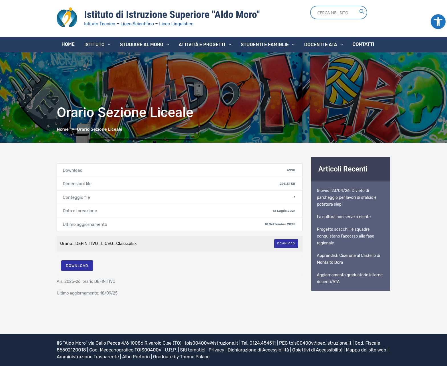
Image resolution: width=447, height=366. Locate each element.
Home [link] (68, 44)
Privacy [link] (216, 350)
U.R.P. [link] (171, 350)
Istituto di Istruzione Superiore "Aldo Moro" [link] (172, 14)
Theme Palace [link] (195, 356)
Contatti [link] (363, 44)
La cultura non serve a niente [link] (344, 216)
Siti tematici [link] (193, 350)
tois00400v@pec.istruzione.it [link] (320, 343)
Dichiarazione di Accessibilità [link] (258, 350)
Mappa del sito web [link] (366, 350)
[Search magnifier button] (361, 11)
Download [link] (286, 243)
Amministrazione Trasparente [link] (88, 356)
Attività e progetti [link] (202, 44)
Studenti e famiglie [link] (265, 44)
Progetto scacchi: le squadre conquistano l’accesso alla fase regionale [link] (345, 236)
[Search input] (337, 13)
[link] (438, 21)
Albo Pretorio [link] (136, 356)
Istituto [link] (94, 44)
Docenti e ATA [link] (320, 44)
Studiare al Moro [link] (141, 44)
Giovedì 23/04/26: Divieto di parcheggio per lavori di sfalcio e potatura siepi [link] (347, 197)
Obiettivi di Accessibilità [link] (317, 350)
